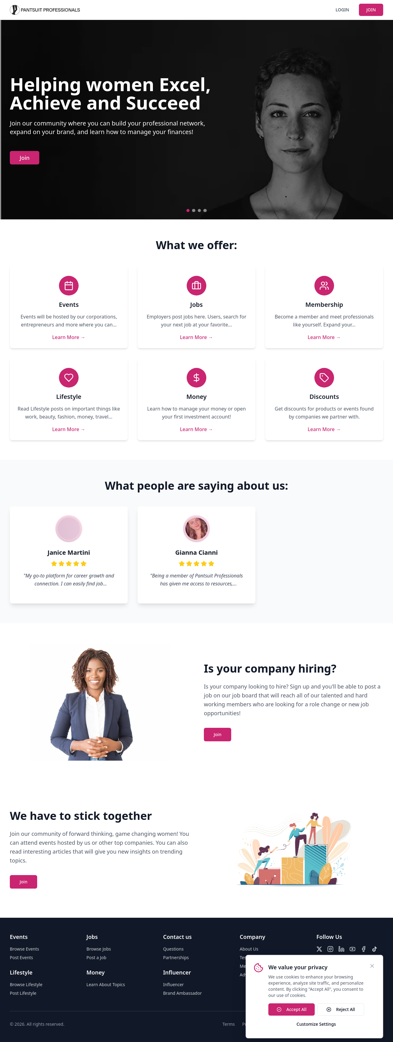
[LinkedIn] (341, 949)
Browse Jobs (99, 949)
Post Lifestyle (23, 993)
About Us (249, 949)
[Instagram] (330, 949)
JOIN (371, 10)
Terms (229, 1024)
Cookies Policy (322, 1024)
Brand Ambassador (182, 993)
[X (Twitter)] (319, 949)
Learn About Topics (106, 984)
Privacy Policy (255, 1024)
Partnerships (176, 957)
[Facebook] (363, 949)
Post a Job (97, 957)
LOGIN (342, 10)
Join (24, 157)
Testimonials (252, 957)
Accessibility (289, 1024)
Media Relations (256, 966)
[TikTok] (375, 949)
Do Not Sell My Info (363, 1024)
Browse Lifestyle (26, 984)
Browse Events (24, 949)
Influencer (173, 984)
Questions (173, 949)
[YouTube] (352, 949)
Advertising (251, 975)
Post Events (21, 957)
